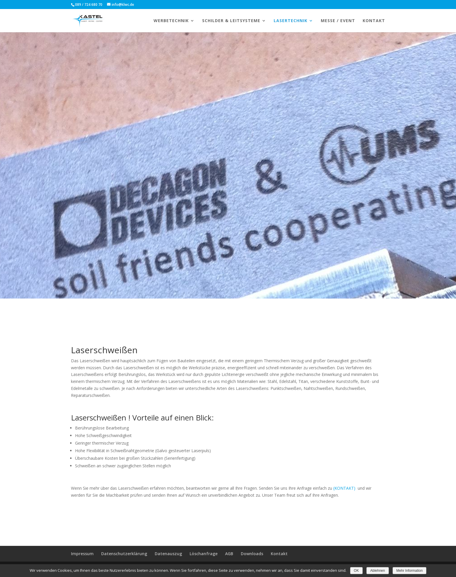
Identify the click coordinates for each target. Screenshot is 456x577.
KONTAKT (374, 21)
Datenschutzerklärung (124, 553)
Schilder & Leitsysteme (231, 21)
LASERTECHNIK (290, 21)
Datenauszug (168, 553)
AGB (229, 553)
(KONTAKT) (344, 488)
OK (356, 571)
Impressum (82, 553)
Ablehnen (377, 571)
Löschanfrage (204, 553)
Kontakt (279, 553)
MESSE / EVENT (338, 21)
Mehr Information (409, 571)
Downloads (252, 553)
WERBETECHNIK (171, 21)
